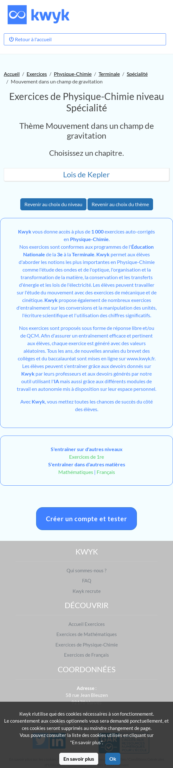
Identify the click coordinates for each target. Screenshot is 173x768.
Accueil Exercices (86, 624)
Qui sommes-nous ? (86, 570)
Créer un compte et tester (86, 518)
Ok (112, 759)
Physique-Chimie (73, 74)
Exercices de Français (86, 655)
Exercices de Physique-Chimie (86, 644)
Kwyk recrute (87, 591)
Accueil (12, 74)
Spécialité (137, 74)
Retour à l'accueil (30, 39)
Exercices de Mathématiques (86, 634)
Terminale (109, 74)
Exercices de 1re (86, 457)
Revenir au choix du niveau (53, 204)
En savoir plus (78, 759)
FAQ (86, 580)
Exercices (37, 74)
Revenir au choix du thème (120, 204)
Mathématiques (75, 472)
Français (106, 472)
